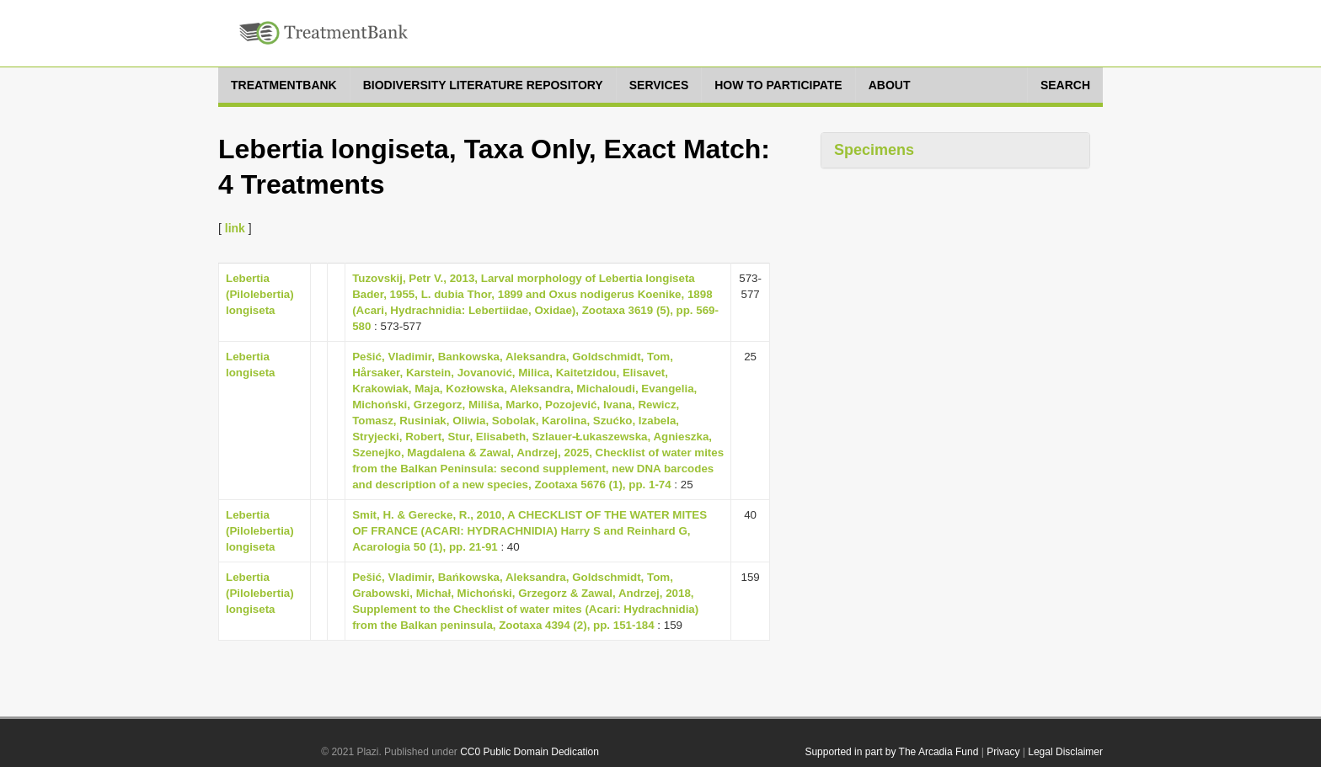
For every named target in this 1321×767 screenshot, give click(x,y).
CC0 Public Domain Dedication (529, 752)
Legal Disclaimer (1065, 752)
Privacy (1003, 752)
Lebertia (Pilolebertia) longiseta (260, 294)
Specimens (874, 149)
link (235, 228)
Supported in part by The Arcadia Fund (891, 752)
